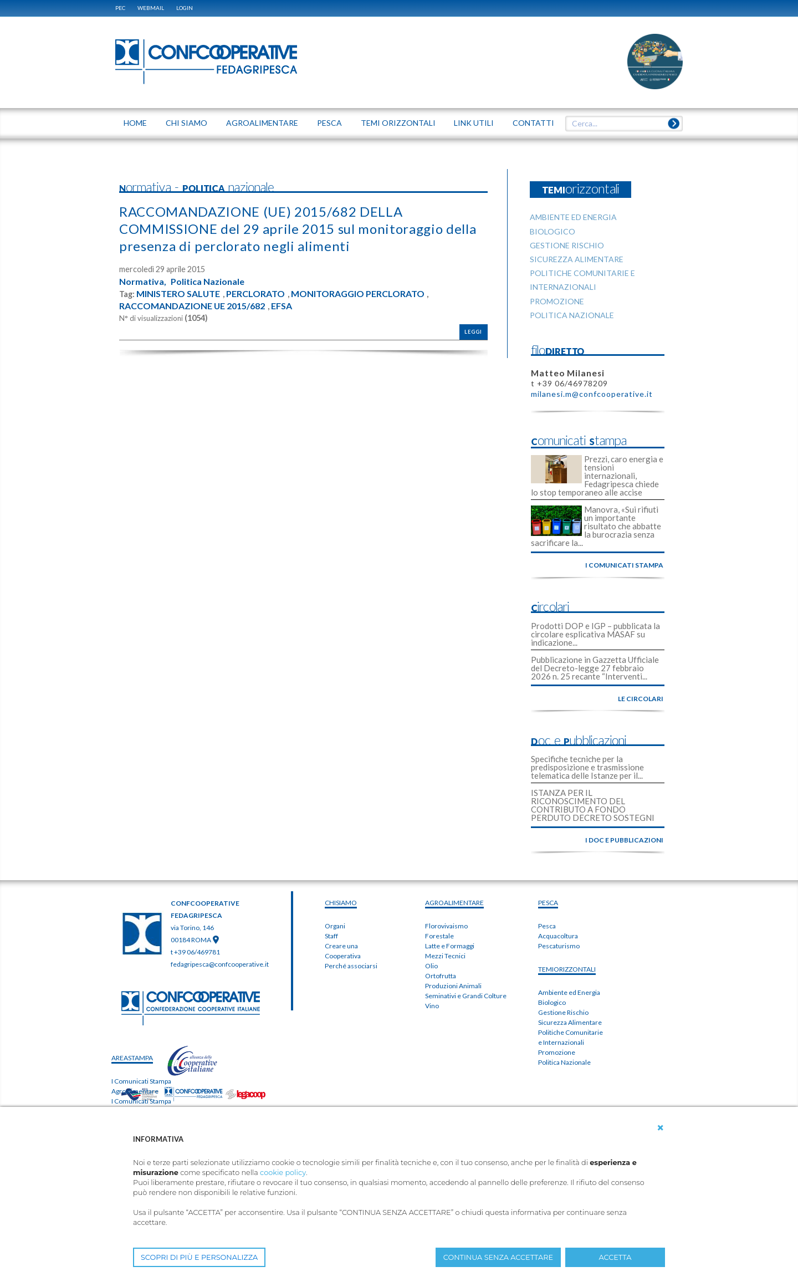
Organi (335, 926)
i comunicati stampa (624, 565)
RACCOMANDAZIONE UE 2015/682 (192, 306)
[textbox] (620, 123)
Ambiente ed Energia (569, 992)
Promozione (556, 1052)
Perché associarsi (351, 966)
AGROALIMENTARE (454, 902)
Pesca (547, 926)
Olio (431, 966)
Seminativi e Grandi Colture (466, 996)
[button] (660, 1128)
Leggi (473, 332)
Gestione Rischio (563, 1012)
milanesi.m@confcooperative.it (592, 394)
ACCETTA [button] (615, 1257)
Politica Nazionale (207, 281)
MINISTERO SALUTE (178, 293)
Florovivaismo (446, 926)
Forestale (439, 936)
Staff (331, 936)
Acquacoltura (558, 936)
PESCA (548, 902)
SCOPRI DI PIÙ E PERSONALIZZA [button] (199, 1257)
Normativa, (142, 281)
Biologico (552, 1002)
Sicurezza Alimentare (570, 1022)
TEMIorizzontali (567, 969)
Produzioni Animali (453, 986)
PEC (120, 7)
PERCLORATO (256, 293)
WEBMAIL (150, 7)
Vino (432, 1006)
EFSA (282, 306)
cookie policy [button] (283, 1172)
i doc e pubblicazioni (624, 840)
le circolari (640, 698)
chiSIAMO (341, 902)
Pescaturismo (559, 946)
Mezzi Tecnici (445, 956)
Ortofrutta (440, 976)
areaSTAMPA (132, 1058)
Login (184, 7)
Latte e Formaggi (449, 946)
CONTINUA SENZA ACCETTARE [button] (498, 1257)
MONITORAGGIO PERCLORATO (358, 293)
